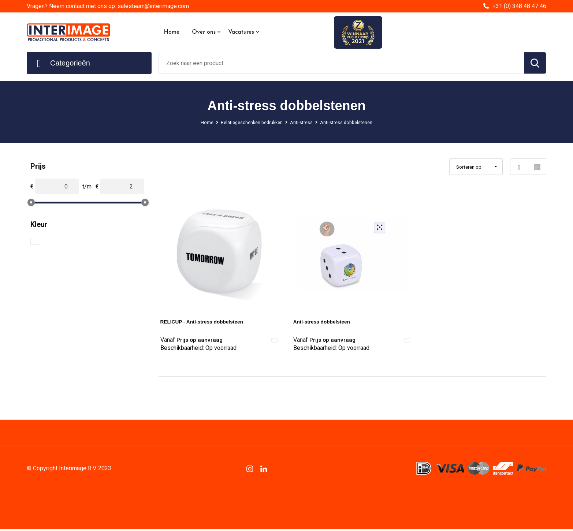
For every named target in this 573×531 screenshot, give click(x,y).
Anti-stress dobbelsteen (326, 321)
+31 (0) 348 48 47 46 (519, 6)
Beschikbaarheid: (198, 350)
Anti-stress (302, 122)
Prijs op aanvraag (194, 340)
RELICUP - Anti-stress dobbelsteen (209, 321)
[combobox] (341, 63)
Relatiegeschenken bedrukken (245, 122)
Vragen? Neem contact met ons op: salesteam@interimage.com (108, 6)
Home (172, 32)
